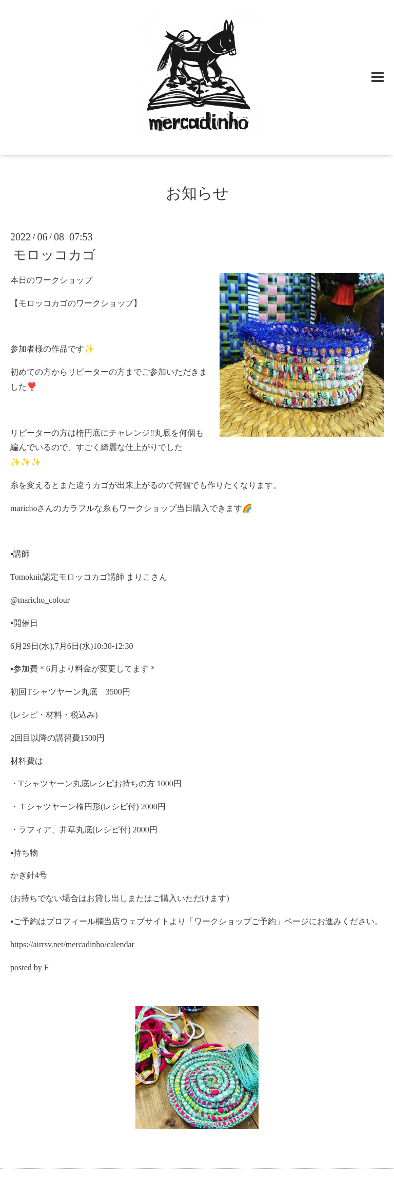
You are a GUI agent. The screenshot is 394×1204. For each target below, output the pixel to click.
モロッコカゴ (54, 255)
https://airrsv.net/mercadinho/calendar (72, 944)
